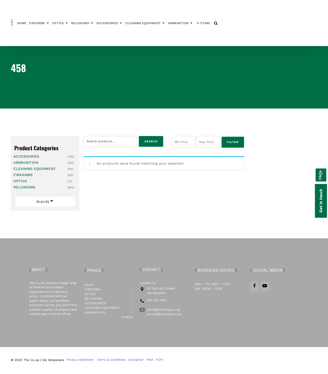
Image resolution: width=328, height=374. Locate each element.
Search (151, 141)
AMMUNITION (181, 23)
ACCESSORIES (110, 23)
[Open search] (216, 23)
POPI (159, 361)
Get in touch (318, 202)
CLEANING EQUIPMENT (146, 23)
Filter (232, 142)
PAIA (149, 361)
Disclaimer (136, 361)
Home (22, 23)
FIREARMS (40, 23)
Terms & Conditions (111, 361)
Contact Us (148, 285)
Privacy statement (80, 361)
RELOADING (83, 23)
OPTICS (61, 23)
